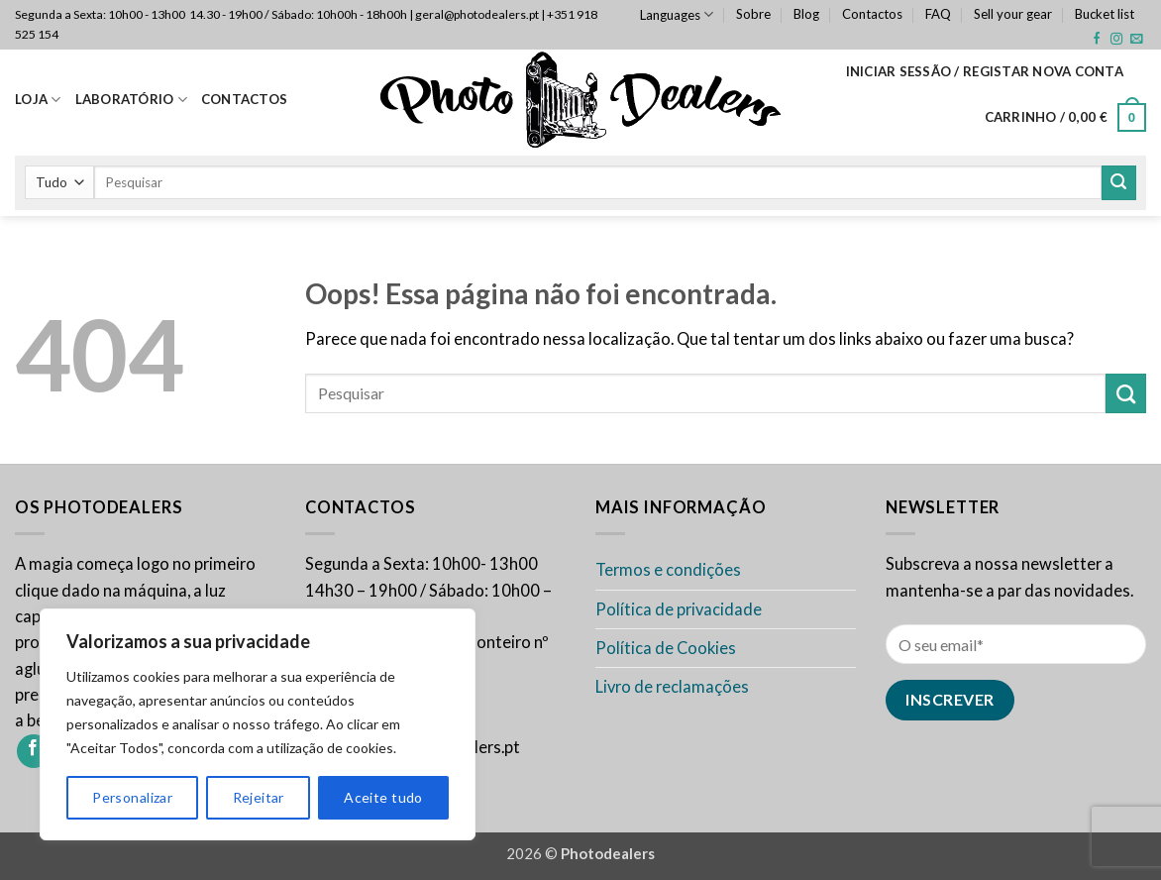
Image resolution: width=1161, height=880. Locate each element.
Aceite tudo (383, 797)
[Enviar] (1119, 182)
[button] (985, 71)
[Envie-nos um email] (1136, 40)
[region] (257, 724)
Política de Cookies (665, 648)
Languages (676, 14)
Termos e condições (668, 570)
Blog (806, 14)
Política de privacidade (678, 609)
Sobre (753, 14)
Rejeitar (258, 797)
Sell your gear (1013, 14)
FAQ (938, 14)
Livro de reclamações (672, 687)
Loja (38, 99)
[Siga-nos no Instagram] (1116, 40)
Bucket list (1104, 14)
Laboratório (131, 99)
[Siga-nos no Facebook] (1097, 40)
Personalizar (132, 797)
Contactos (872, 14)
